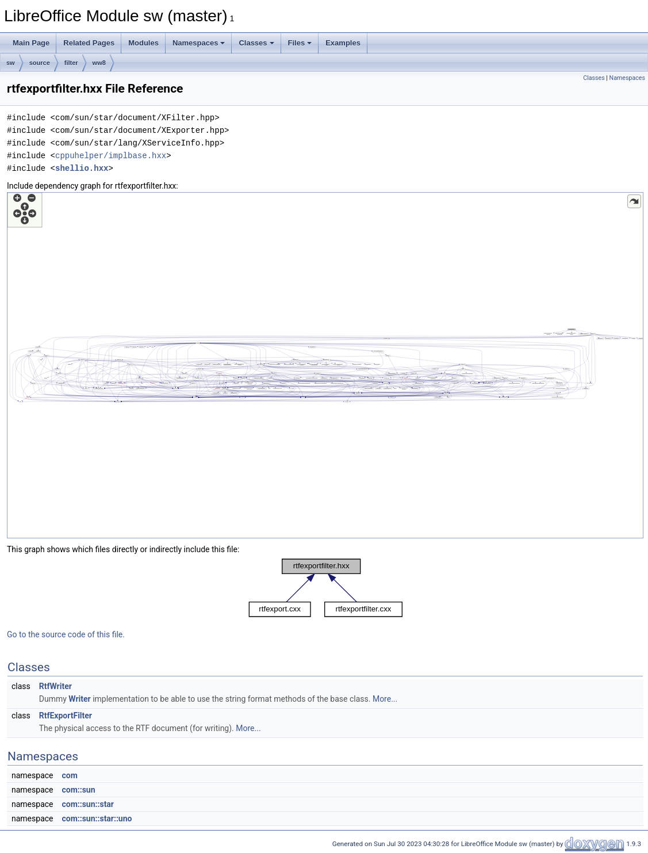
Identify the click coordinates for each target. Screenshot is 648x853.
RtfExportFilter (65, 715)
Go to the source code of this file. (66, 634)
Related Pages (88, 43)
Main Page (31, 43)
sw (10, 62)
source (39, 62)
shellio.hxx (81, 168)
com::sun (78, 789)
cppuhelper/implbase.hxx (110, 155)
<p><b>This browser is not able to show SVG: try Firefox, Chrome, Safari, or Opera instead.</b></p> (325, 365)
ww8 (99, 62)
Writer (79, 698)
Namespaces (198, 43)
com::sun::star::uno (97, 818)
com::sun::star (88, 804)
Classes (256, 43)
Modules (143, 43)
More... (385, 698)
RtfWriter (55, 686)
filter (71, 62)
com (69, 775)
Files (300, 43)
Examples (343, 43)
